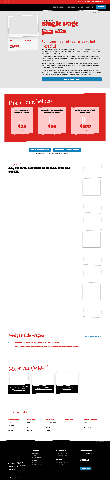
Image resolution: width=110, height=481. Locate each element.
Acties (10, 423)
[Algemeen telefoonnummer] (61, 454)
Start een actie (31, 426)
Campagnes (11, 426)
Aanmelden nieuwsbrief (90, 428)
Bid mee (29, 423)
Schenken (48, 428)
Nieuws (80, 2)
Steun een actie (31, 428)
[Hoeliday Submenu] (14, 431)
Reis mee (29, 431)
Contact (87, 2)
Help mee (70, 7)
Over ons (89, 7)
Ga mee (80, 7)
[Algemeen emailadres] (62, 456)
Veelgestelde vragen (99, 2)
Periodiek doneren (51, 426)
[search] (75, 2)
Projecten (10, 428)
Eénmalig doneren (51, 423)
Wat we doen (58, 7)
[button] (55, 343)
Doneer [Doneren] (101, 7)
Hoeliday (10, 431)
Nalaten (48, 431)
